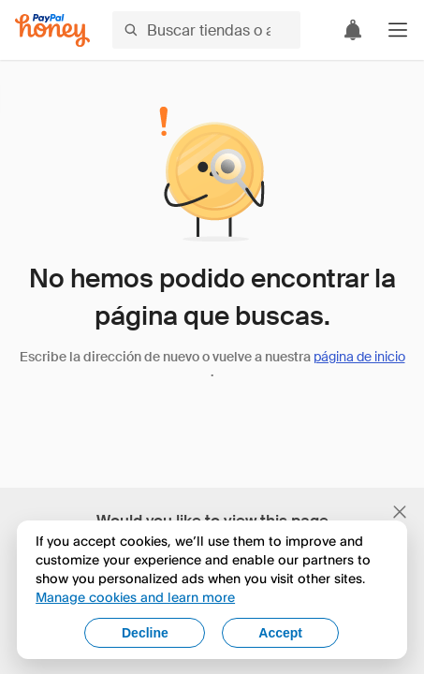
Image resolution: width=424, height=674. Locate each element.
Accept (280, 632)
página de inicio (359, 356)
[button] (398, 30)
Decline (145, 632)
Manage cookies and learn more (135, 597)
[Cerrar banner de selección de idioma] (399, 512)
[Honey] (52, 30)
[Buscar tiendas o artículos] (206, 30)
